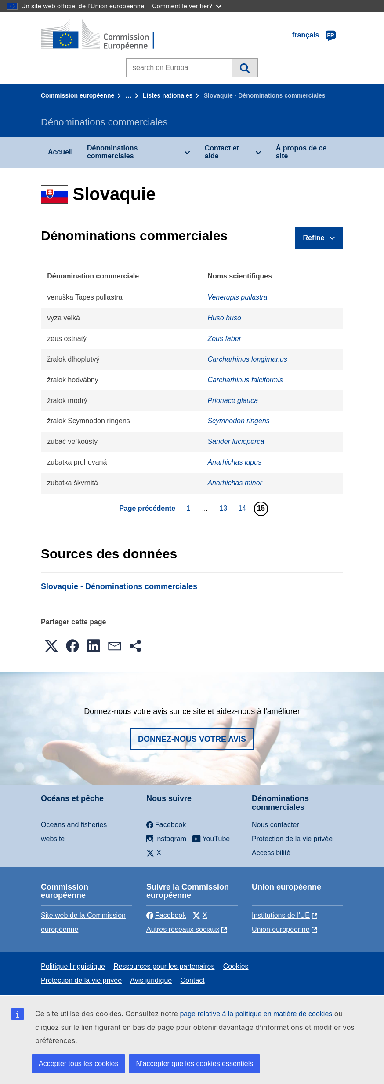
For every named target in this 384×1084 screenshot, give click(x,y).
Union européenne (281, 929)
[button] (51, 646)
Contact (192, 980)
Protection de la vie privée (292, 838)
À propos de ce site (301, 152)
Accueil (60, 152)
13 (224, 508)
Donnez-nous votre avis (192, 739)
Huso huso (224, 318)
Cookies (236, 966)
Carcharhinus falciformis (245, 380)
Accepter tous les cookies (78, 1063)
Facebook (166, 915)
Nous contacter (275, 824)
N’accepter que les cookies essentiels (194, 1063)
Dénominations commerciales (112, 152)
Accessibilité (271, 853)
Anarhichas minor (234, 483)
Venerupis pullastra (237, 297)
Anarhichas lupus (234, 462)
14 (243, 508)
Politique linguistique (73, 966)
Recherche (244, 68)
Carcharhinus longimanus (247, 359)
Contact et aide (222, 152)
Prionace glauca (232, 400)
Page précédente (147, 508)
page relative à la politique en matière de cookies (256, 1014)
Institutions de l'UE (281, 915)
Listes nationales (168, 95)
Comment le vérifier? (186, 6)
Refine (314, 238)
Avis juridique (151, 980)
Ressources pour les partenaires (163, 966)
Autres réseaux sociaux (182, 929)
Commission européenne (77, 95)
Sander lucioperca (235, 441)
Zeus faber (224, 338)
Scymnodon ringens (238, 421)
